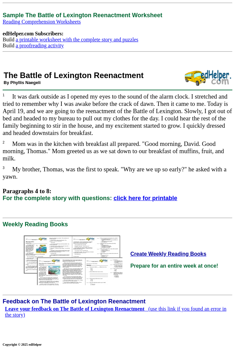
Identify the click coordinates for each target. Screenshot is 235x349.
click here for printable (145, 198)
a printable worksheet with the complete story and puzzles (77, 39)
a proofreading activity (40, 45)
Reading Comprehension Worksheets (42, 21)
